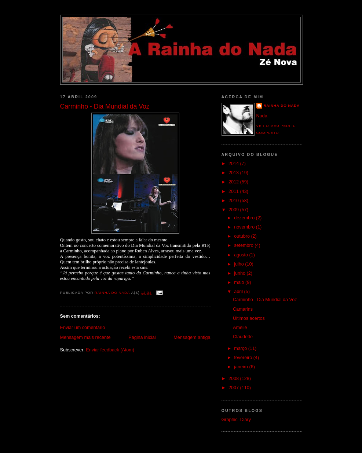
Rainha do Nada (282, 105)
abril (239, 291)
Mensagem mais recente (85, 337)
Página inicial (142, 337)
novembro (245, 227)
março (241, 348)
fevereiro (243, 357)
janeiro (241, 366)
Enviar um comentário (82, 327)
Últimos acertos (249, 318)
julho (239, 264)
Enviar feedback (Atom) (110, 349)
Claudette (243, 336)
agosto (241, 254)
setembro (244, 245)
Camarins (243, 309)
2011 (234, 191)
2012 (234, 182)
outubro (242, 236)
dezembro (245, 217)
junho (240, 273)
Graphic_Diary (236, 419)
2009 (234, 209)
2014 (234, 163)
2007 (234, 387)
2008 (234, 378)
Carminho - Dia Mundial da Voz (265, 299)
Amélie (240, 327)
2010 (234, 200)
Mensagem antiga (191, 337)
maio (239, 282)
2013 (234, 172)
